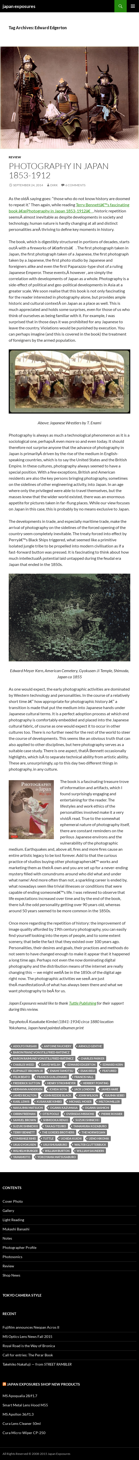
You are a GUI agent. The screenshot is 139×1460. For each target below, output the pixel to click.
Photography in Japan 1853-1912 (59, 170)
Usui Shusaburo (55, 1144)
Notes (7, 1238)
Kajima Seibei (114, 1095)
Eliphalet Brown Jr (28, 1070)
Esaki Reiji (88, 1070)
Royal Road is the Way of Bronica (29, 1346)
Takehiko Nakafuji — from (37, 1364)
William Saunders (90, 1150)
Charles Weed (23, 1064)
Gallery (8, 1210)
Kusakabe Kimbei (49, 1101)
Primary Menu (133, 6)
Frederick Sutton (26, 1083)
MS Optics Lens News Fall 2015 (27, 1336)
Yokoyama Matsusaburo (56, 1157)
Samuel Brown (24, 1120)
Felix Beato (21, 1077)
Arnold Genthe (90, 1046)
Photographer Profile (19, 1247)
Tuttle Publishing (82, 1003)
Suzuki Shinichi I (87, 1120)
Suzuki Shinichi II (25, 1126)
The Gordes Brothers (58, 1132)
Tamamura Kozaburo (90, 1126)
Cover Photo (13, 1201)
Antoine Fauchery (57, 1046)
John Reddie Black (57, 1095)
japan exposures (19, 6)
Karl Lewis (21, 1101)
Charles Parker (92, 1058)
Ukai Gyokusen (24, 1144)
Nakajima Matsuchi (28, 1107)
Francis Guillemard (52, 1077)
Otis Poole (51, 1113)
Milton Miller (109, 1101)
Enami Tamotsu (61, 1070)
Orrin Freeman (24, 1113)
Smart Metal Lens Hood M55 (25, 1405)
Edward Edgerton (81, 1064)
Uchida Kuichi (71, 1138)
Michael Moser (80, 1101)
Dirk (54, 185)
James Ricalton (24, 1095)
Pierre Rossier (111, 1113)
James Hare (109, 1089)
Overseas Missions (80, 1113)
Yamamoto (21, 1157)
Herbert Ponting (95, 1083)
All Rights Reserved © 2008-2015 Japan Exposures (36, 1454)
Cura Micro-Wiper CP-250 (24, 1432)
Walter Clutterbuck (90, 1144)
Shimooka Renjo (55, 1120)
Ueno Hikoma (99, 1138)
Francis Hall (84, 1077)
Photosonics (12, 1257)
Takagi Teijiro (55, 1126)
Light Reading (13, 1220)
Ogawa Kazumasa (64, 1107)
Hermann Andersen (27, 1089)
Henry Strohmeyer (61, 1083)
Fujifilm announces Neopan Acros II (31, 1327)
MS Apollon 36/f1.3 (18, 1414)
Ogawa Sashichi (97, 1107)
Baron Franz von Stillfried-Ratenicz (41, 1052)
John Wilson (88, 1095)
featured (109, 1070)
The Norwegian (93, 1132)
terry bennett (24, 1132)
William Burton (57, 1150)
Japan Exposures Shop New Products (43, 1384)
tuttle (48, 1138)
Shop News (11, 1275)
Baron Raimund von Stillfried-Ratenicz (43, 1058)
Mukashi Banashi (16, 1229)
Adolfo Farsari (25, 1046)
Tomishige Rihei (24, 1138)
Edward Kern (113, 1064)
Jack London (84, 1089)
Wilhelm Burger (25, 1150)
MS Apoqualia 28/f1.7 (20, 1396)
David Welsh (50, 1064)
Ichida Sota (58, 1089)
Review (15, 157)
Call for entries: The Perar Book (28, 1355)
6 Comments (75, 185)
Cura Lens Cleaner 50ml (22, 1423)
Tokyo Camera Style (22, 1295)
